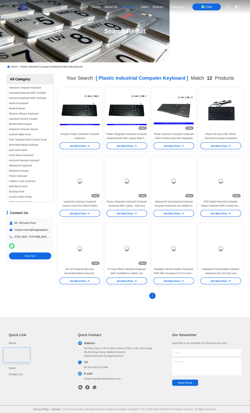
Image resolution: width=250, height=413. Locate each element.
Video (12, 361)
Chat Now (30, 256)
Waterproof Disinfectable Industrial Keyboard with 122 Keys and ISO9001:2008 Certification (220, 273)
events (159, 7)
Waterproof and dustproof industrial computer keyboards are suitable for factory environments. (173, 205)
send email (185, 382)
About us (14, 355)
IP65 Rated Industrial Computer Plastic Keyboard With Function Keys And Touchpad (221, 205)
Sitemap (55, 409)
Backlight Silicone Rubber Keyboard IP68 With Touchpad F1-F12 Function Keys (174, 273)
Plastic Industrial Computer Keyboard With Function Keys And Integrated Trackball (174, 138)
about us (110, 7)
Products (14, 349)
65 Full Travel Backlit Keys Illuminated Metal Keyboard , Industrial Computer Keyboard (80, 273)
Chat (206, 7)
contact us (177, 7)
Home (96, 7)
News (12, 368)
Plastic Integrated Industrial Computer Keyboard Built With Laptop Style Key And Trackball (127, 138)
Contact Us (15, 374)
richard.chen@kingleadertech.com (36, 229)
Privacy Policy (40, 409)
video (145, 7)
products (129, 7)
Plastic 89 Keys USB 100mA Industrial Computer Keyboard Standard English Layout (221, 138)
